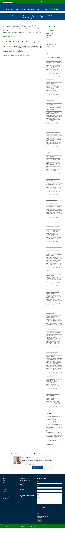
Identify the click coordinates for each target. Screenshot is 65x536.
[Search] (13, 2)
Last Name (38, 485)
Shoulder (23, 9)
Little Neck (4, 489)
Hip (7, 9)
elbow (47, 42)
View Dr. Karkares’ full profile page (28, 464)
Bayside (4, 480)
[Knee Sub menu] (19, 9)
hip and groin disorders (50, 46)
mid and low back (49, 51)
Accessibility (12, 526)
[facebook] (3, 501)
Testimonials (46, 1)
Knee (17, 9)
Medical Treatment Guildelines (51, 49)
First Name (38, 481)
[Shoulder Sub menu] (26, 9)
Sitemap (4, 526)
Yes (38, 507)
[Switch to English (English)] (26, 531)
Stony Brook (5, 487)
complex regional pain (50, 40)
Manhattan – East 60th (6, 496)
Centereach (4, 485)
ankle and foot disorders (50, 39)
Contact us (51, 1)
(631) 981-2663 (52, 26)
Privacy (7, 526)
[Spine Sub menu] (14, 9)
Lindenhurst (4, 491)
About (36, 1)
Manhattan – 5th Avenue (7, 498)
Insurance (46, 9)
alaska (47, 37)
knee (47, 48)
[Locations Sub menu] (41, 9)
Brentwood (4, 484)
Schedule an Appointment (37, 467)
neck (47, 53)
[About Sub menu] (37, 1)
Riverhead (4, 494)
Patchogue (4, 493)
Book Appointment (54, 9)
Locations (39, 9)
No (44, 507)
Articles (41, 1)
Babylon (4, 482)
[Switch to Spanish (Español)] (37, 531)
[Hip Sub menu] (8, 9)
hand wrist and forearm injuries (51, 44)
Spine (12, 9)
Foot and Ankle (31, 9)
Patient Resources (58, 1)
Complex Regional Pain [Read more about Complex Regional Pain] (50, 109)
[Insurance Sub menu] (49, 9)
